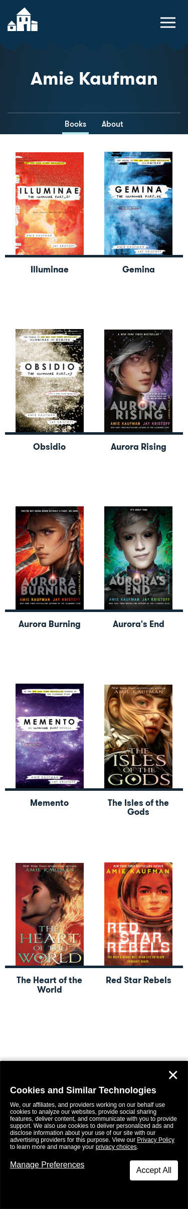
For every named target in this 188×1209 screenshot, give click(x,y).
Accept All (153, 1170)
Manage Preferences (47, 1164)
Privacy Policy (155, 1139)
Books (75, 124)
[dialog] (94, 1135)
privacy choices (116, 1146)
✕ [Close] (173, 1075)
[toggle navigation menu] (167, 22)
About (112, 124)
